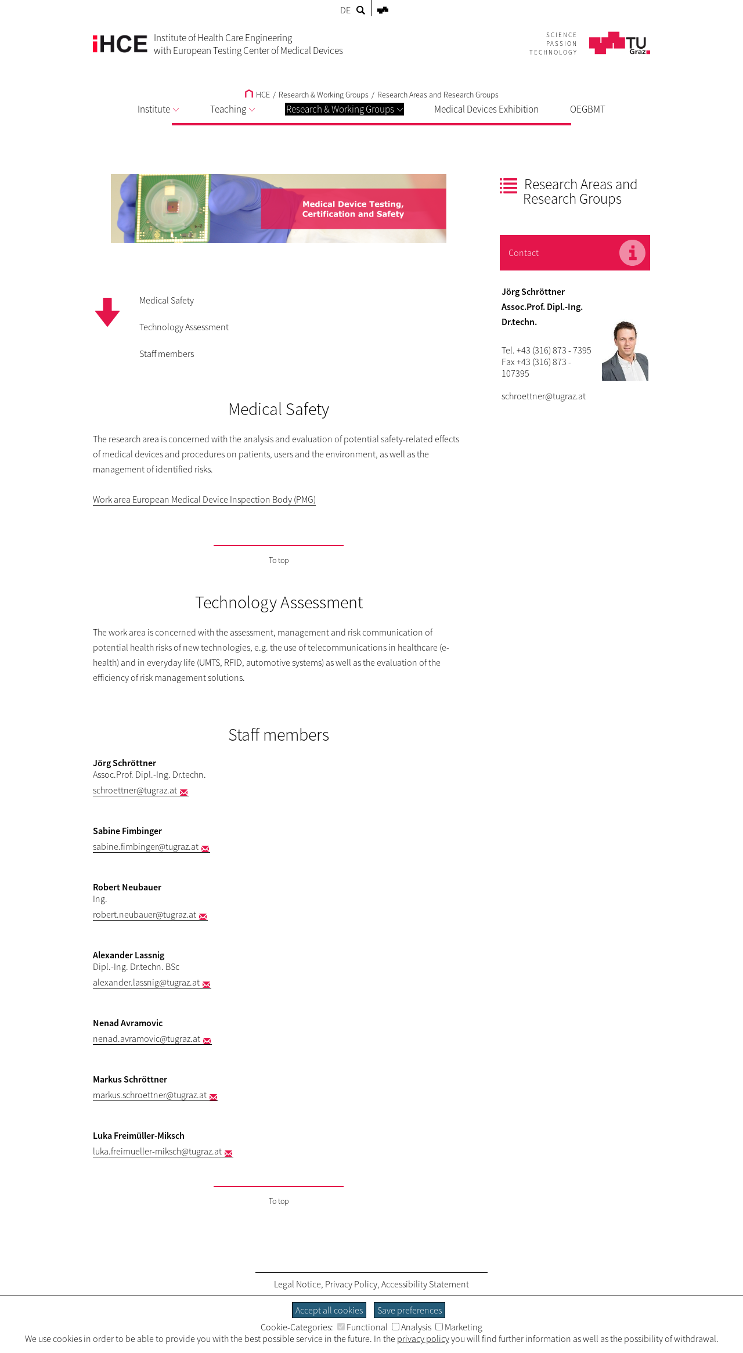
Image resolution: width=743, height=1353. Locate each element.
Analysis (411, 1327)
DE (345, 10)
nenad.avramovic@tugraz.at (146, 1038)
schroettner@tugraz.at (135, 790)
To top (279, 560)
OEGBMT (587, 109)
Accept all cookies (329, 1310)
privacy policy (423, 1338)
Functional (362, 1327)
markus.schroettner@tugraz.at (150, 1095)
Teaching (232, 109)
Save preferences (409, 1310)
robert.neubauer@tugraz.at (144, 914)
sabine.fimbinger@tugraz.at (146, 846)
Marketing (458, 1327)
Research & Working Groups (344, 109)
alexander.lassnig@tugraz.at (146, 982)
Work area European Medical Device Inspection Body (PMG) (204, 499)
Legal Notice (297, 1284)
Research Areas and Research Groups (438, 94)
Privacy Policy (351, 1284)
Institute (158, 109)
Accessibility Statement (425, 1284)
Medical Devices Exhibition (486, 109)
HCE (257, 94)
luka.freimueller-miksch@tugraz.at (157, 1151)
